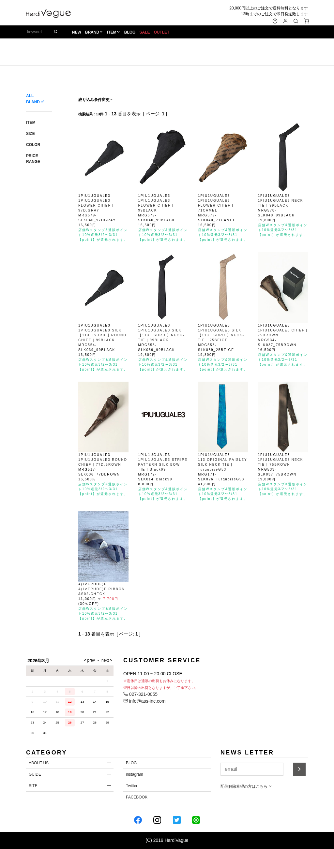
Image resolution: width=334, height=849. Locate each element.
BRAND (93, 33)
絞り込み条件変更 (96, 99)
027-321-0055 (140, 694)
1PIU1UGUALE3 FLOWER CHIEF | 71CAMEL (216, 205)
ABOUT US (39, 763)
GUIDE (35, 774)
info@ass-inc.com (144, 701)
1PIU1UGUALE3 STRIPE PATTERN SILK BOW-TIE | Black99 (163, 464)
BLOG (131, 33)
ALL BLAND (33, 99)
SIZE (30, 133)
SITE (33, 785)
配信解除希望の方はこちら (246, 786)
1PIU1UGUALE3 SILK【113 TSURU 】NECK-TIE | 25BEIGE (221, 335)
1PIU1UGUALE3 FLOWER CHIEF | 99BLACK (156, 205)
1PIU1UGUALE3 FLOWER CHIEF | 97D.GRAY (96, 205)
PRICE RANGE (33, 159)
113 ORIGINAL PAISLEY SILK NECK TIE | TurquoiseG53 (222, 464)
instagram (134, 774)
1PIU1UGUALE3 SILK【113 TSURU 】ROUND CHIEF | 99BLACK (102, 335)
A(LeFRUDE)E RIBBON (101, 589)
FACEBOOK (136, 797)
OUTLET (163, 33)
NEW (77, 33)
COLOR (33, 144)
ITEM (112, 33)
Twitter (131, 785)
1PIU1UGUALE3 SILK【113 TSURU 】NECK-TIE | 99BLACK (161, 335)
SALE (146, 33)
